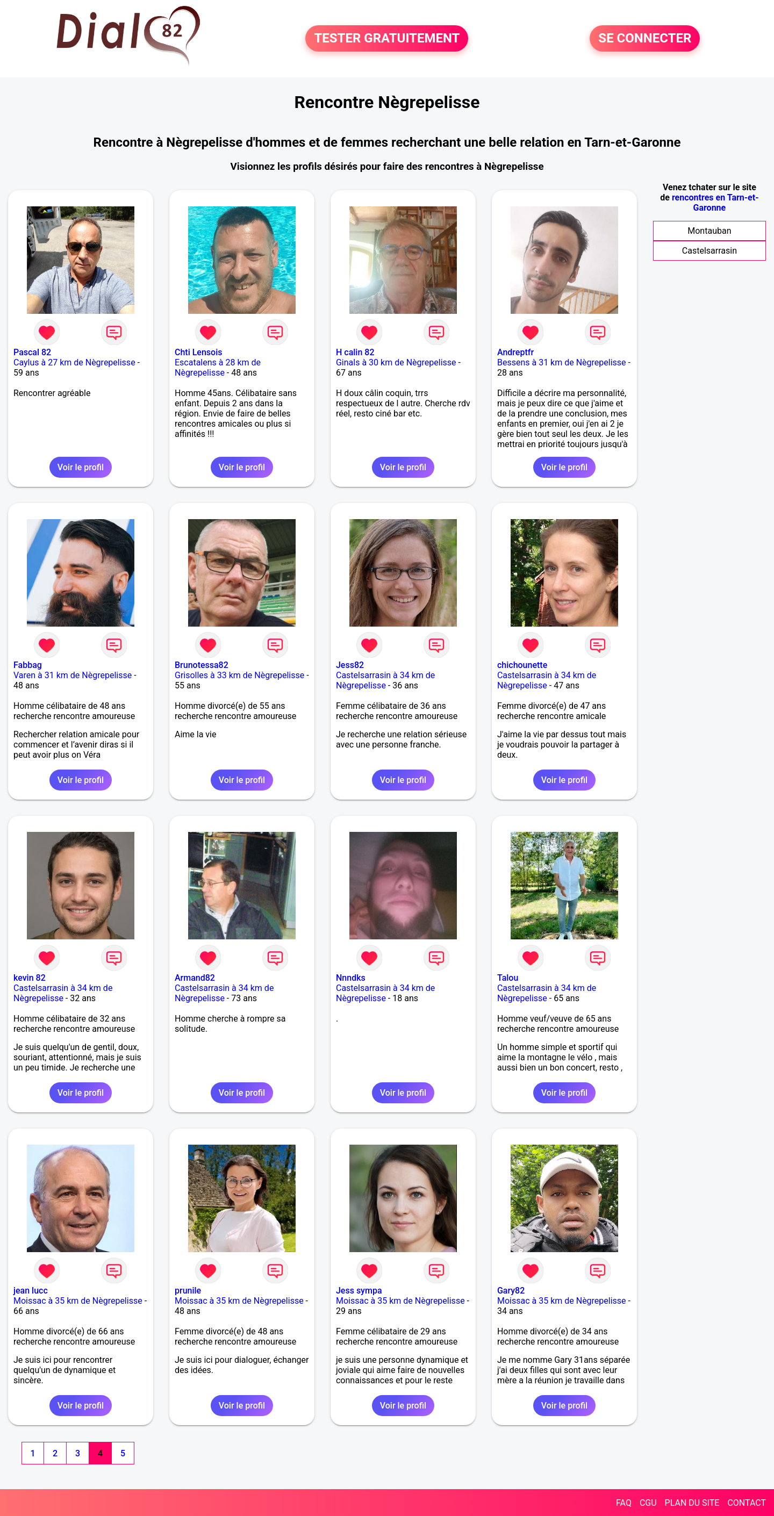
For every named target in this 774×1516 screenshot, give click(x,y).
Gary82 (511, 1290)
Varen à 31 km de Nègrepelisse (72, 675)
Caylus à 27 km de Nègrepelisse (74, 362)
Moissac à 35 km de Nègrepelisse (77, 1301)
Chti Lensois (198, 352)
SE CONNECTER (644, 38)
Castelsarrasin (709, 251)
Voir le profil (81, 467)
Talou (507, 978)
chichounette (522, 665)
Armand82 (195, 978)
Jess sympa (359, 1290)
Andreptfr (515, 352)
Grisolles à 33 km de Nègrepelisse (239, 675)
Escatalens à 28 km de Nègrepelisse (218, 367)
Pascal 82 (32, 352)
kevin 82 (29, 978)
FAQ (624, 1503)
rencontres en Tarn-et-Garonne (715, 202)
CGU (648, 1503)
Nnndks (351, 978)
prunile (188, 1290)
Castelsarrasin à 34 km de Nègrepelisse (385, 680)
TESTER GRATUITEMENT (387, 38)
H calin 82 (355, 352)
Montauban (709, 231)
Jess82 (350, 665)
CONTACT (746, 1503)
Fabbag (27, 665)
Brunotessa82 (201, 665)
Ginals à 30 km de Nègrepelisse (396, 362)
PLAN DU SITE (692, 1503)
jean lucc (30, 1290)
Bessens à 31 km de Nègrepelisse (561, 362)
